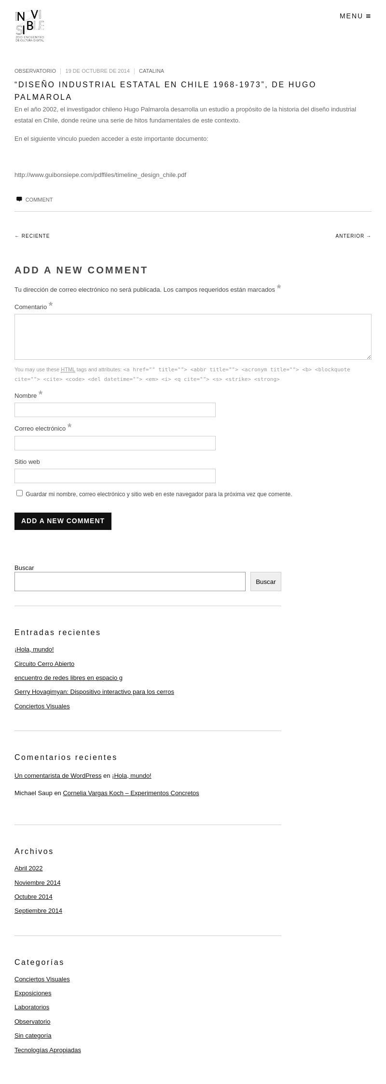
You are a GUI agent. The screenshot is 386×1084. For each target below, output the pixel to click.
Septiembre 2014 (38, 910)
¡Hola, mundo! (34, 649)
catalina (151, 71)
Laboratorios (31, 1007)
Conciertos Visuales (42, 706)
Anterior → (354, 236)
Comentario (33, 307)
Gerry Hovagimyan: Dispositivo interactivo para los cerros (94, 691)
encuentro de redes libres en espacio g (68, 677)
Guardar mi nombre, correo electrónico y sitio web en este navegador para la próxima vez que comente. (159, 494)
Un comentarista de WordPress (57, 775)
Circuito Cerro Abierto (44, 663)
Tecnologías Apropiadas (47, 1050)
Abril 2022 (28, 868)
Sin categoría (33, 1035)
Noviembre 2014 (37, 882)
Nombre (28, 395)
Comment (33, 200)
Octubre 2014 (33, 896)
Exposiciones (33, 993)
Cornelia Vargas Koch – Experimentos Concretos (131, 793)
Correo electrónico (42, 428)
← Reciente (32, 236)
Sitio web (27, 461)
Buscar (24, 567)
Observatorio (35, 71)
